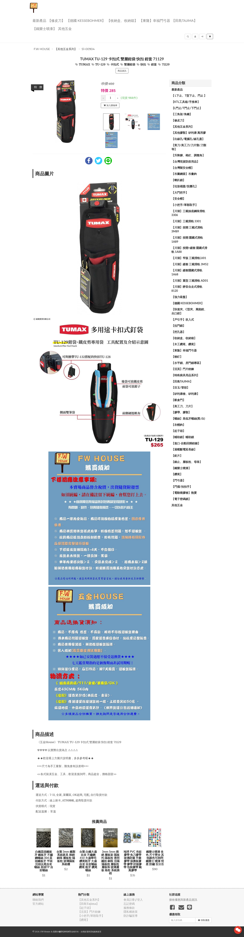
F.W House (42, 49)
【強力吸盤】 (179, 297)
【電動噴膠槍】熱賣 (184, 492)
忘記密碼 (129, 904)
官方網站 (38, 904)
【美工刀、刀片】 (182, 406)
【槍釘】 (177, 356)
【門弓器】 (178, 480)
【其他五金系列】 (66, 49)
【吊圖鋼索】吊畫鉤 (184, 173)
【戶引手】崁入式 (182, 319)
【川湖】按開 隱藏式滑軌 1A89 (187, 239)
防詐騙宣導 (131, 916)
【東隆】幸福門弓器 (154, 20)
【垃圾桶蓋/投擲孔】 (184, 186)
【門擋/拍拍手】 (181, 486)
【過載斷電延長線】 (184, 449)
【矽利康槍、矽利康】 (185, 393)
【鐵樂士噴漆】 (44, 28)
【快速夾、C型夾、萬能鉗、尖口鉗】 (189, 311)
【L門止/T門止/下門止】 (186, 108)
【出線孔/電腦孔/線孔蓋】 (188, 139)
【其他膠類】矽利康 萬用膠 (188, 132)
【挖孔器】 (178, 332)
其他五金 (65, 28)
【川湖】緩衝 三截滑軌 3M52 (189, 264)
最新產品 (39, 20)
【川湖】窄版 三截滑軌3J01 (188, 258)
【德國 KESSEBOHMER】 (85, 20)
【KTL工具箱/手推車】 (185, 101)
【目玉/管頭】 (180, 387)
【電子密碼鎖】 (181, 499)
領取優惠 (203, 920)
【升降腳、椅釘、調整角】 (188, 155)
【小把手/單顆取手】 (184, 205)
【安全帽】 (178, 198)
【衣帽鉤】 (178, 424)
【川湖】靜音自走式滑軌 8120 (186, 288)
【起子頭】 (178, 430)
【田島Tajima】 (184, 20)
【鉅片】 (177, 455)
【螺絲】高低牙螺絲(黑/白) (188, 418)
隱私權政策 (131, 911)
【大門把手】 (179, 192)
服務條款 (129, 908)
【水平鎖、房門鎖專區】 (186, 363)
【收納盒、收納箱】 (122, 20)
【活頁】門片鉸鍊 (182, 369)
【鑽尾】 (177, 474)
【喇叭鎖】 (178, 180)
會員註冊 (129, 899)
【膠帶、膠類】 (181, 412)
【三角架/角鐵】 (181, 114)
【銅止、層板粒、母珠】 (186, 462)
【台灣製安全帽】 (182, 167)
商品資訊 (122, 70)
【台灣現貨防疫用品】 (185, 161)
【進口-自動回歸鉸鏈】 (186, 443)
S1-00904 (88, 49)
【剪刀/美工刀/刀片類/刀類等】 (188, 147)
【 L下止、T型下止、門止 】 (189, 95)
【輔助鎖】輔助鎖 (182, 437)
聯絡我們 (38, 899)
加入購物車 (110, 105)
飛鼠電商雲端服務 (90, 931)
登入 (140, 899)
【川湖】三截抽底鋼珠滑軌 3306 (188, 213)
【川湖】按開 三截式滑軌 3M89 (187, 229)
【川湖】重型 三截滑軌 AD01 (189, 280)
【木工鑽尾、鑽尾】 (184, 344)
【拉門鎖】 (178, 325)
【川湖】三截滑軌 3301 (186, 221)
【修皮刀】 (56, 20)
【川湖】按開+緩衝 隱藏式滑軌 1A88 (189, 250)
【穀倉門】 (178, 400)
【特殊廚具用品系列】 (185, 375)
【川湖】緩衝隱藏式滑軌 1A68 (186, 272)
